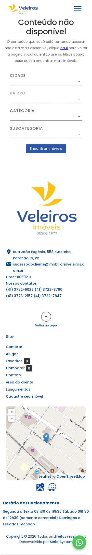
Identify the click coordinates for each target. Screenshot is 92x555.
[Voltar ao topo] (46, 317)
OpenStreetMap (70, 476)
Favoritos (18, 361)
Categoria (22, 111)
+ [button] (12, 411)
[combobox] (46, 79)
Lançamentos (18, 389)
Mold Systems (62, 541)
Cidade (18, 76)
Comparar (19, 368)
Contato (13, 375)
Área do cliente (19, 382)
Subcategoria (26, 128)
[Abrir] (79, 81)
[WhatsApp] (79, 542)
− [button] (12, 418)
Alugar (12, 353)
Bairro (18, 93)
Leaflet (45, 476)
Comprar (14, 346)
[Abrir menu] (78, 9)
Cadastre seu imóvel (24, 396)
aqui (64, 48)
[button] (46, 117)
